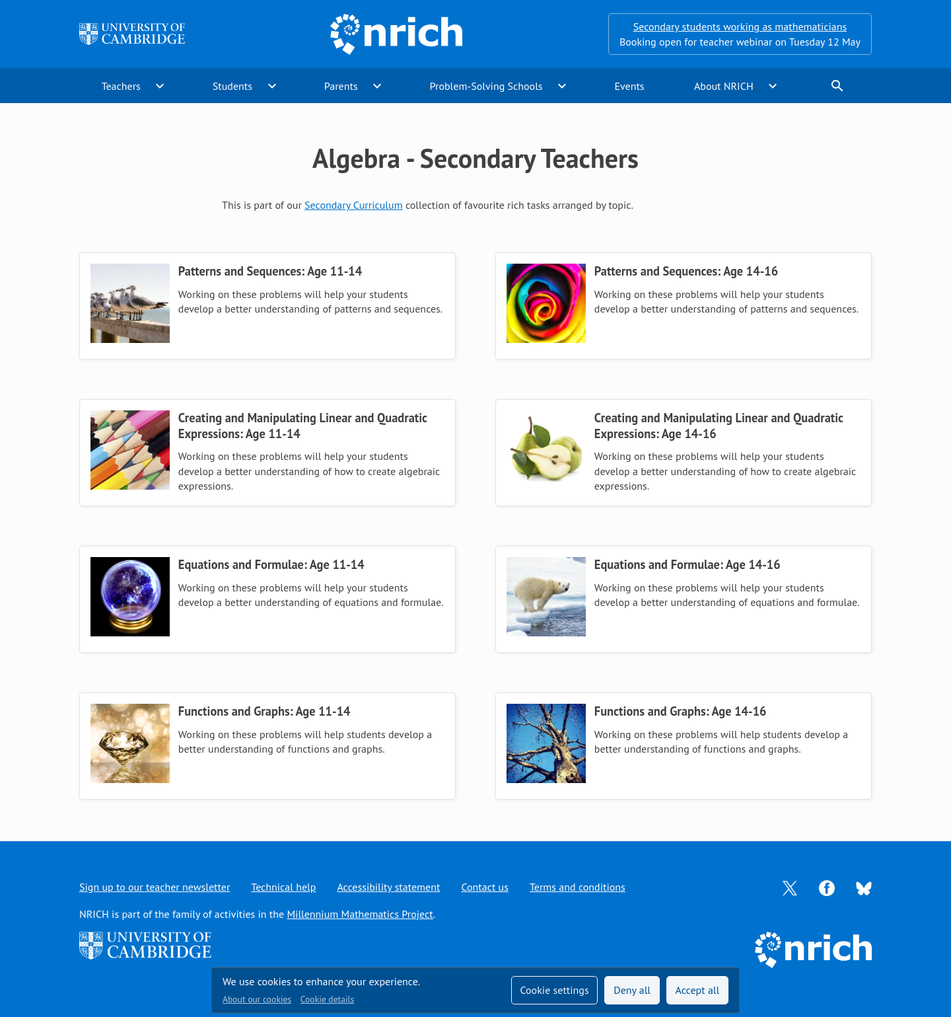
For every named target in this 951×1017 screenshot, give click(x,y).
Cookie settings (554, 990)
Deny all (632, 990)
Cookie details (327, 999)
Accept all (698, 990)
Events (629, 86)
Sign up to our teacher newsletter (154, 886)
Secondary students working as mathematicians (740, 26)
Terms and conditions (577, 886)
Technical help (283, 886)
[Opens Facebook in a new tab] (827, 886)
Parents (341, 86)
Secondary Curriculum (353, 204)
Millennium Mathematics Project (360, 914)
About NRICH (724, 86)
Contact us (485, 886)
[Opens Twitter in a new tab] (790, 886)
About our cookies (257, 999)
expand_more (160, 86)
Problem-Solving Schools (486, 86)
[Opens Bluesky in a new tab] (864, 887)
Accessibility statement (388, 886)
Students (232, 86)
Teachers (121, 86)
